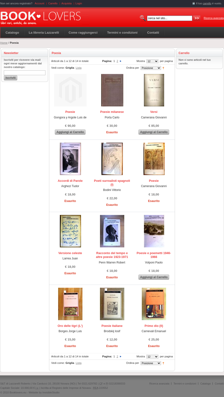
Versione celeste (70, 253)
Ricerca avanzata (214, 18)
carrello (207, 3)
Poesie (70, 112)
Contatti (219, 383)
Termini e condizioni (185, 383)
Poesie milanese (112, 112)
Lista (78, 67)
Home (3, 42)
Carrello (53, 3)
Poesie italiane (112, 326)
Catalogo (12, 32)
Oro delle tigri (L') (70, 326)
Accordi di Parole (70, 181)
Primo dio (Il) (154, 326)
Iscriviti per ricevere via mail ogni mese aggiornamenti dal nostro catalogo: (23, 63)
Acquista (67, 3)
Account (39, 3)
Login (78, 3)
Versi (153, 112)
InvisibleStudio (50, 392)
